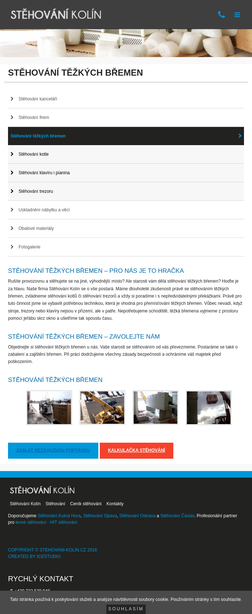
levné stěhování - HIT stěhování (46, 522)
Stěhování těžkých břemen (38, 136)
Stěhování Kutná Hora (59, 515)
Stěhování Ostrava (137, 515)
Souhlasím (126, 608)
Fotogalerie (29, 247)
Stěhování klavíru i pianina (44, 172)
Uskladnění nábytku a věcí (44, 209)
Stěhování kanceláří (38, 98)
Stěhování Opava (100, 515)
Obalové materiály (36, 228)
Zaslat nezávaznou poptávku (53, 450)
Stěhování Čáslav (177, 515)
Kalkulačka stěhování (136, 450)
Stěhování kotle (34, 154)
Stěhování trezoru (36, 191)
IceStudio (48, 556)
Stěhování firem (34, 117)
